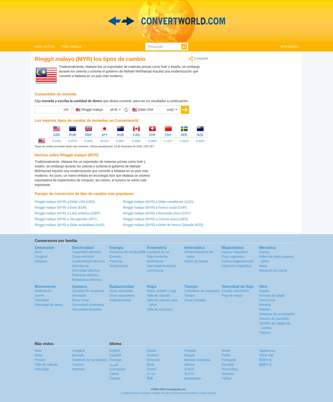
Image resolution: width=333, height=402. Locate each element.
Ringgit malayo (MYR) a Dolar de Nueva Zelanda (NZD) (163, 225)
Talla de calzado (158, 295)
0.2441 (56, 141)
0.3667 (120, 141)
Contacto (146, 393)
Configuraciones (130, 393)
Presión (264, 309)
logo (166, 21)
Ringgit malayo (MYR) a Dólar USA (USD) (65, 202)
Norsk (226, 350)
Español (115, 355)
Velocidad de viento (49, 305)
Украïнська (267, 350)
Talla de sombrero (160, 309)
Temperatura (118, 266)
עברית (151, 374)
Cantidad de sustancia (88, 291)
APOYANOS (289, 46)
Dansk (151, 350)
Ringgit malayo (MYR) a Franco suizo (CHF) (155, 207)
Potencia (115, 261)
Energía (115, 256)
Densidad (79, 295)
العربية (113, 364)
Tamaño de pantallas (274, 318)
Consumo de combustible (127, 252)
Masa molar (80, 300)
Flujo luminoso (157, 256)
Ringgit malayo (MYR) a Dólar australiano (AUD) (69, 225)
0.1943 (152, 141)
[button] (98, 110)
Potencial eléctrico (85, 275)
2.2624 (184, 141)
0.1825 (88, 141)
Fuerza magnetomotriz (238, 261)
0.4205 (200, 141)
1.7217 (168, 141)
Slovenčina (229, 369)
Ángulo (264, 291)
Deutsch (153, 355)
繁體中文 (265, 364)
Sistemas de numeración (277, 314)
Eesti (150, 364)
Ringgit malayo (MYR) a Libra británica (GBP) (67, 213)
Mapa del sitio (162, 393)
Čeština (114, 378)
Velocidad (42, 300)
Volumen (41, 261)
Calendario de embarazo (202, 291)
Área (38, 252)
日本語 (189, 369)
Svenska (228, 374)
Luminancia (155, 270)
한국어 (189, 374)
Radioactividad (120, 300)
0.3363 (136, 141)
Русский (228, 364)
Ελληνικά (153, 360)
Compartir (198, 58)
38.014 (104, 141)
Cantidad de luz (158, 252)
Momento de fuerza (273, 270)
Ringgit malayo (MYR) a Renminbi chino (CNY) (157, 213)
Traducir (265, 332)
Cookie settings (207, 393)
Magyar (189, 355)
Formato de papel (271, 295)
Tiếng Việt (266, 355)
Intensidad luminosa (161, 266)
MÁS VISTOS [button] (44, 46)
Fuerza (264, 252)
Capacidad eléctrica (86, 252)
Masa (263, 266)
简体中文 (265, 360)
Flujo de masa (232, 295)
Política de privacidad (184, 393)
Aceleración (43, 291)
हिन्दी (150, 378)
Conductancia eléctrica (88, 261)
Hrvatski (190, 350)
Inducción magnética (236, 266)
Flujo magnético (233, 256)
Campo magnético (235, 252)
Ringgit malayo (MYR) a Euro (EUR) (61, 207)
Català (114, 374)
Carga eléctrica (83, 256)
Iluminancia (155, 261)
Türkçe (226, 378)
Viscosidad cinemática (88, 305)
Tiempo (189, 295)
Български (117, 369)
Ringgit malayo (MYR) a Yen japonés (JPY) (66, 219)
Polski (226, 355)
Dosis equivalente (122, 295)
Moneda (265, 305)
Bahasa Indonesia (197, 360)
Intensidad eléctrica (86, 270)
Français (115, 360)
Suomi (151, 369)
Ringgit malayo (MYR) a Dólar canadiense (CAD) (158, 202)
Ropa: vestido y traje (161, 291)
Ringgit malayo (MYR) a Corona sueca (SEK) (155, 219)
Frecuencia (267, 300)
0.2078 (72, 141)
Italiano (189, 364)
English (114, 350)
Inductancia (80, 266)
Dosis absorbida (121, 291)
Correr (39, 295)
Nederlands (192, 378)
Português (229, 360)
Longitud (41, 256)
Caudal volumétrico (235, 291)
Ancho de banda (196, 261)
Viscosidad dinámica (87, 309)
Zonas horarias (195, 300)
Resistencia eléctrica (87, 280)
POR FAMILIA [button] (71, 46)
